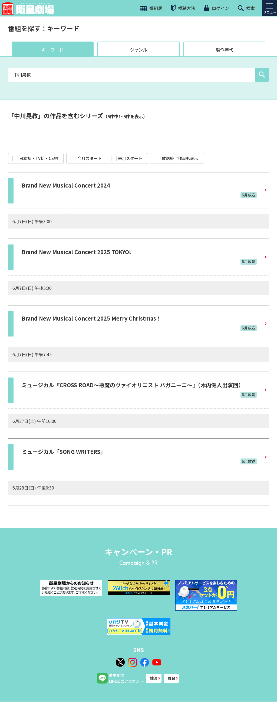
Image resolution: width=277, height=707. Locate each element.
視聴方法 (183, 8)
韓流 (153, 678)
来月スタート (126, 158)
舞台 (171, 678)
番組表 (151, 8)
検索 (246, 8)
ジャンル (138, 49)
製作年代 (224, 49)
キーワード (52, 49)
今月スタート (86, 158)
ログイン (216, 8)
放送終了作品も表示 (176, 158)
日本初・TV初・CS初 (35, 158)
